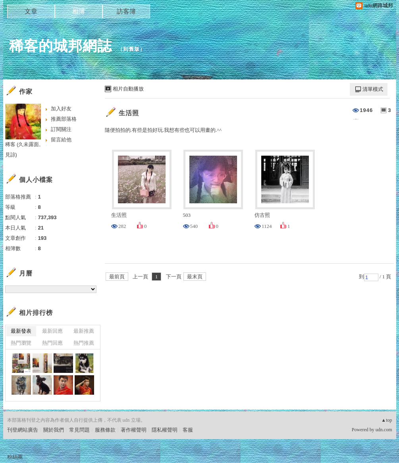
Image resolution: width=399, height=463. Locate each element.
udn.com (384, 429)
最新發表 (21, 331)
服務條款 (105, 430)
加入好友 (61, 109)
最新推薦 (83, 331)
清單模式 (372, 89)
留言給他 (61, 140)
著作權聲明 (133, 430)
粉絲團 (15, 457)
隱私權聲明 (164, 430)
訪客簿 (126, 11)
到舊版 (131, 49)
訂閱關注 (61, 129)
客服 (188, 430)
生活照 (129, 113)
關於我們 (53, 430)
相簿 (78, 11)
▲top (386, 420)
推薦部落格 (64, 119)
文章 (31, 11)
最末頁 (194, 277)
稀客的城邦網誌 (60, 46)
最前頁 (117, 277)
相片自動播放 (128, 89)
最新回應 (52, 331)
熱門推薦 (83, 343)
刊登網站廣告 (22, 430)
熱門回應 (52, 343)
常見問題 (79, 430)
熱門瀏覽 (21, 343)
